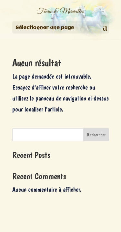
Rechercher (96, 134)
